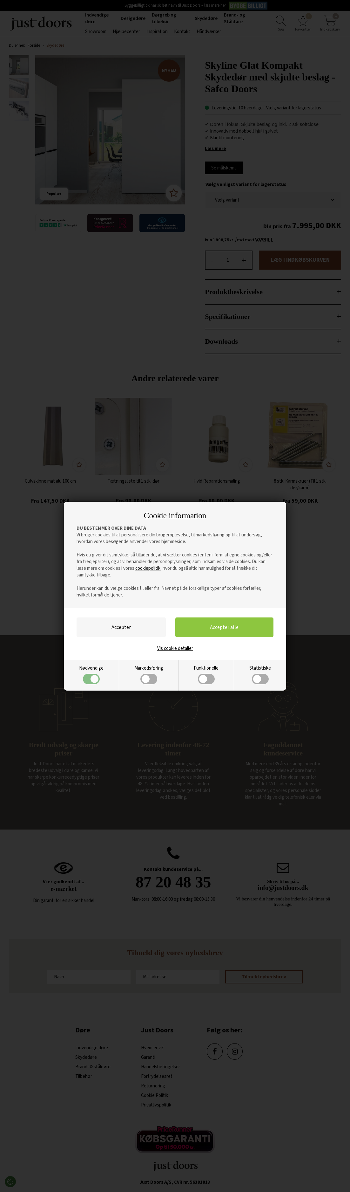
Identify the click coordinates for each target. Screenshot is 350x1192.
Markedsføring (148, 674)
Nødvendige (91, 674)
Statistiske (260, 674)
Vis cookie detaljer (175, 648)
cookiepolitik (147, 568)
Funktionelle (206, 674)
